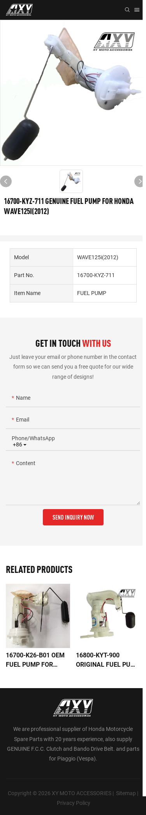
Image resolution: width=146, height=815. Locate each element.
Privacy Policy (73, 803)
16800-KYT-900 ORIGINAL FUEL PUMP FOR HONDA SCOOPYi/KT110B (108, 660)
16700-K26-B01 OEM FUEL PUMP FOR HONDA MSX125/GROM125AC (37, 660)
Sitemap (126, 793)
